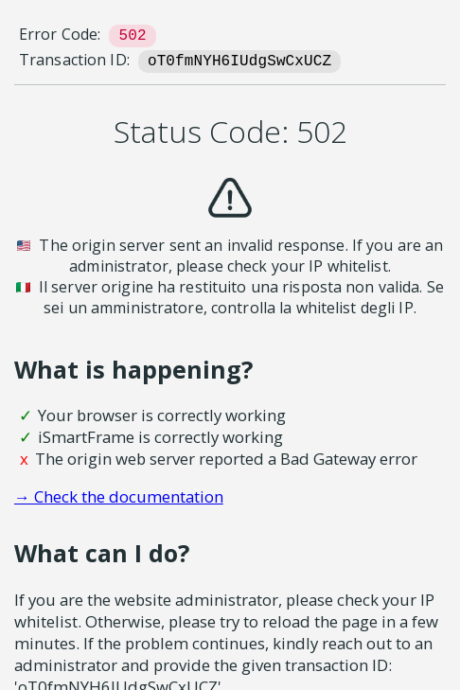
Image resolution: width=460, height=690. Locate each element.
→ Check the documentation (118, 496)
